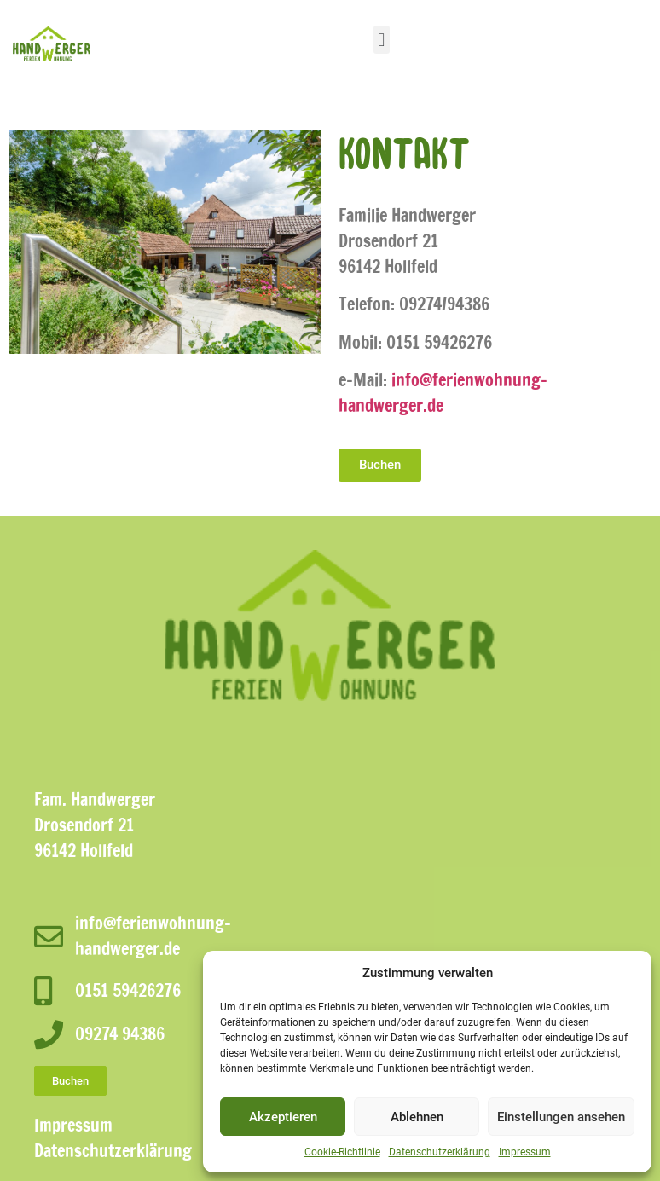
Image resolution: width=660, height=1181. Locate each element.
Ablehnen (417, 1117)
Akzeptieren (283, 1117)
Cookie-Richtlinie (342, 1152)
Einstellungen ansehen (561, 1117)
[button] (381, 40)
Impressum (525, 1152)
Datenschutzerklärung (439, 1152)
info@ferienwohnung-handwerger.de (443, 393)
